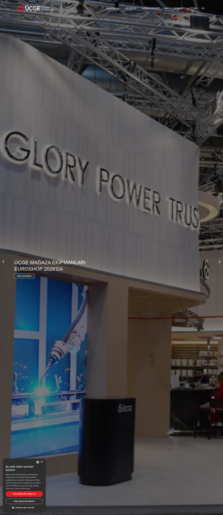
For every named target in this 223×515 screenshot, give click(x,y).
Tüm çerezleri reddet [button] (24, 501)
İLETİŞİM (192, 8)
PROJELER (131, 8)
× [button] (42, 462)
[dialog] (24, 485)
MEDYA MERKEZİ (174, 8)
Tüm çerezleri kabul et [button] (24, 494)
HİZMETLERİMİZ (151, 8)
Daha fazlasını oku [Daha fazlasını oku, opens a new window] (22, 488)
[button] (3, 262)
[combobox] (37, 462)
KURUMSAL (114, 8)
